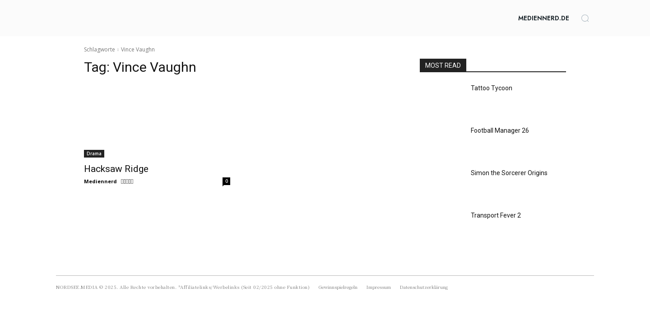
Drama (94, 153)
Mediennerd (100, 181)
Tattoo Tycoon (491, 88)
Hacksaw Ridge (116, 168)
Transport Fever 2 (496, 215)
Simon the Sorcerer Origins (509, 172)
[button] (585, 18)
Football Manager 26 (500, 130)
